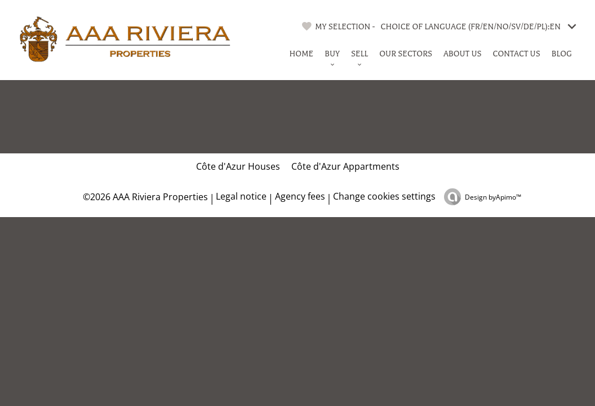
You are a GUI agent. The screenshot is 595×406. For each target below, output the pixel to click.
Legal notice (241, 196)
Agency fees (300, 196)
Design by (493, 197)
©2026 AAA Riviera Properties (144, 197)
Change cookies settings (384, 196)
